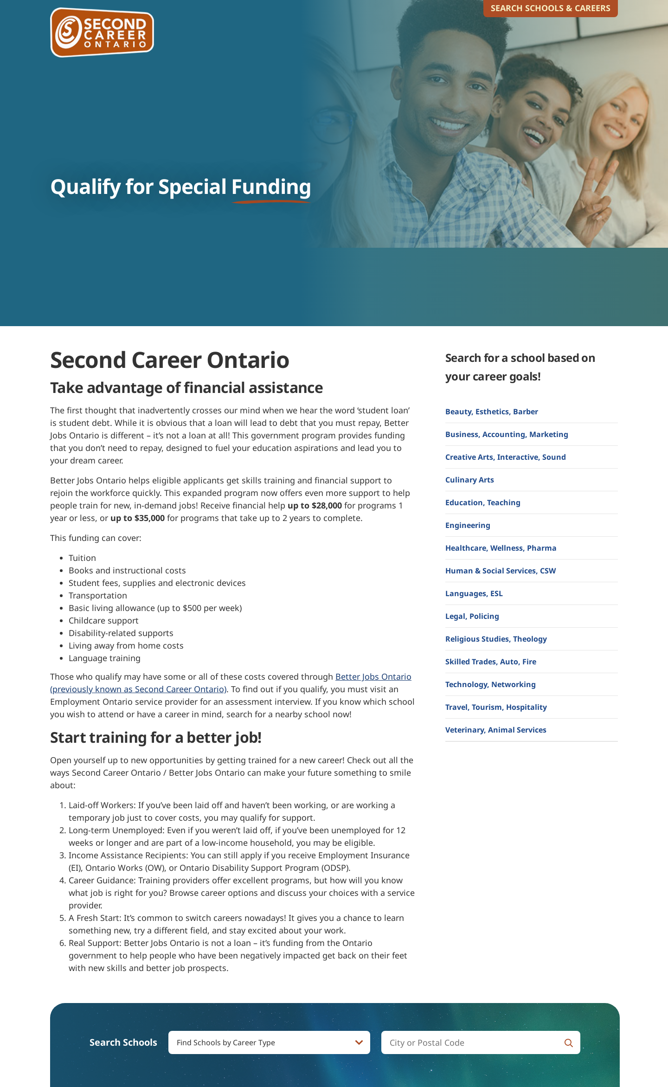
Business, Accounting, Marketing (506, 434)
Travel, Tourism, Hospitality (496, 707)
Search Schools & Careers (550, 7)
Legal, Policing (472, 616)
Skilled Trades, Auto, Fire (490, 661)
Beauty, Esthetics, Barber (491, 411)
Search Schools (123, 1042)
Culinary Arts (469, 480)
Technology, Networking (490, 684)
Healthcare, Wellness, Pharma (501, 548)
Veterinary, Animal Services (495, 730)
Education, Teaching (482, 502)
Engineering (467, 525)
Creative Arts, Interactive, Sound (505, 457)
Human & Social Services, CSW (500, 571)
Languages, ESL (474, 593)
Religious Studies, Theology (496, 639)
